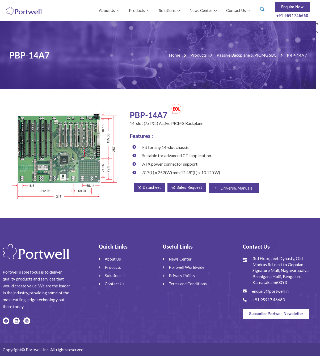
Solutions (170, 10)
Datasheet (149, 187)
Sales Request (186, 187)
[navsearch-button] (262, 10)
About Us (110, 10)
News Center (204, 10)
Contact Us (239, 10)
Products (140, 10)
